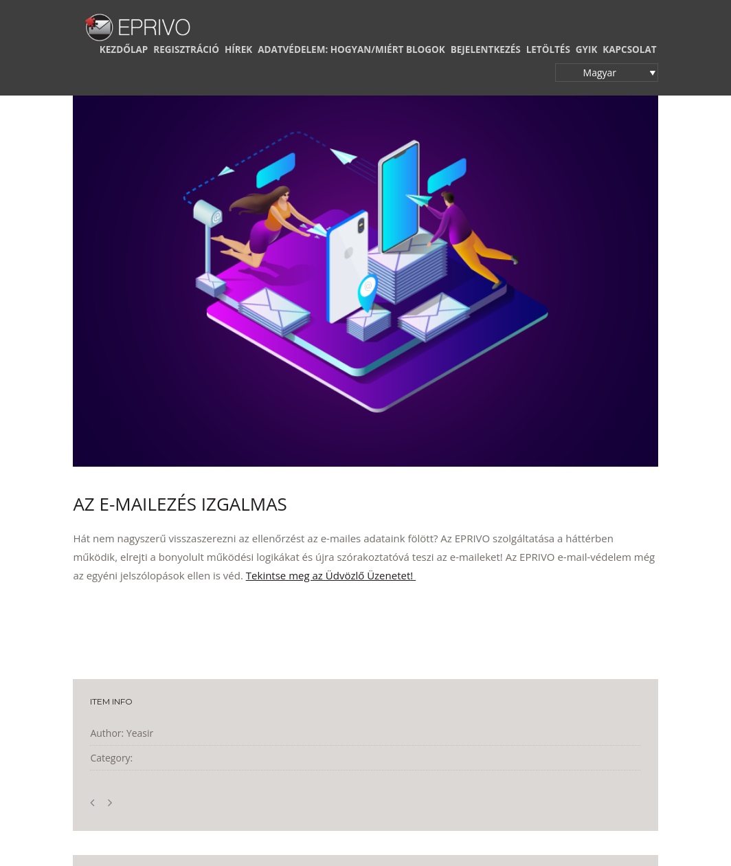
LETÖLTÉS (548, 49)
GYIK (587, 49)
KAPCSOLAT (629, 49)
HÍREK (238, 49)
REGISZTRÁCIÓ (186, 49)
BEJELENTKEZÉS (486, 49)
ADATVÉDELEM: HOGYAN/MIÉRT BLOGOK (351, 49)
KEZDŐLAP (124, 49)
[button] (606, 72)
